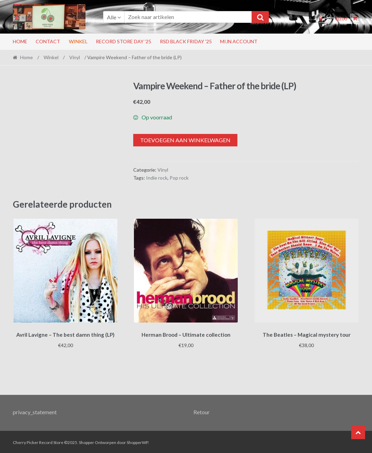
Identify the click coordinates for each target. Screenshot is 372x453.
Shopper (86, 441)
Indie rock (156, 178)
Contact (48, 41)
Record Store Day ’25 (123, 41)
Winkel (78, 41)
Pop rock (179, 178)
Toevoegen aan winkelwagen (185, 140)
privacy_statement (35, 410)
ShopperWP (137, 441)
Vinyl (74, 57)
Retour (201, 410)
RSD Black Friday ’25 (186, 41)
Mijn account (238, 41)
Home (20, 41)
